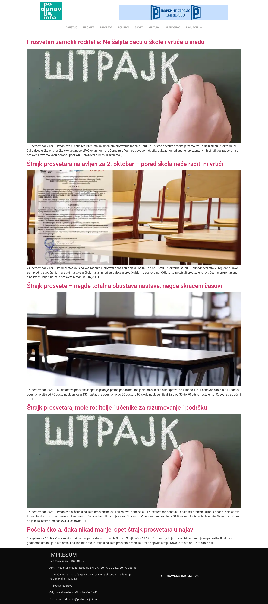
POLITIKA (123, 27)
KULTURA (154, 27)
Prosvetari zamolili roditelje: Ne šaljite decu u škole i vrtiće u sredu (115, 42)
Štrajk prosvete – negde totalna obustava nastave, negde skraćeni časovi (124, 285)
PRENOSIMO (172, 27)
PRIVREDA (106, 27)
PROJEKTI (194, 27)
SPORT (139, 27)
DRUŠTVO (71, 27)
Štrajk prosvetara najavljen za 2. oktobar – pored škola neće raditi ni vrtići (125, 163)
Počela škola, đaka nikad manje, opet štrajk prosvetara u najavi (111, 529)
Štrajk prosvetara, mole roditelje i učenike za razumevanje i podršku (117, 407)
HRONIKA (88, 27)
